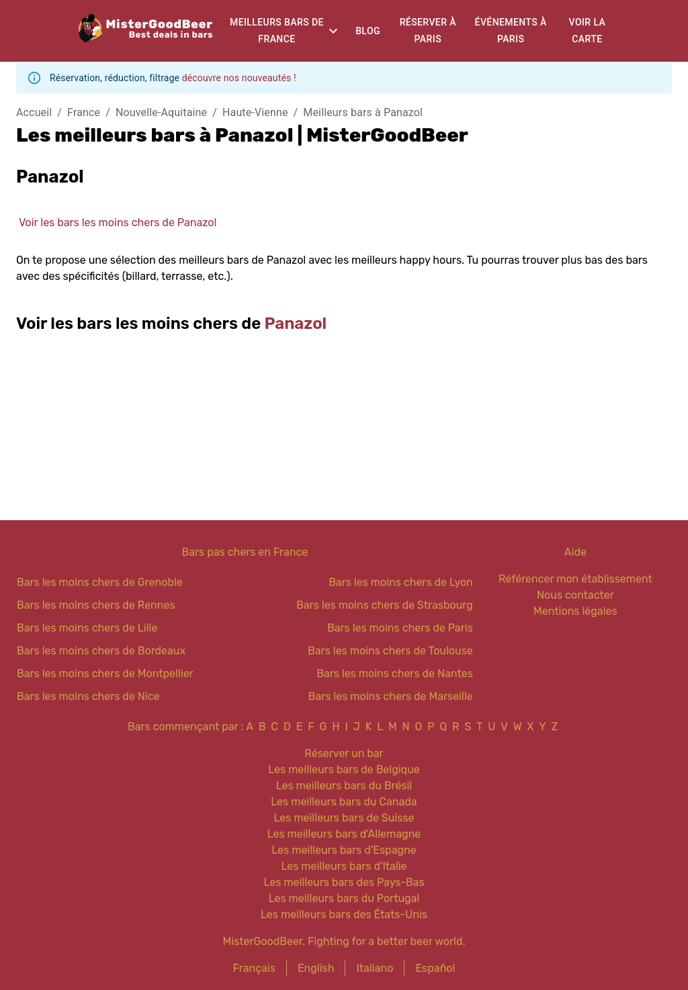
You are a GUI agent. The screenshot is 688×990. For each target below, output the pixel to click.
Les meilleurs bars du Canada (344, 801)
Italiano (374, 968)
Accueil (34, 112)
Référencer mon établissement (575, 579)
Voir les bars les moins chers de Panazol (117, 222)
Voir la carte (587, 30)
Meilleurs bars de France (277, 30)
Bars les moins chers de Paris (400, 628)
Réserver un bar (343, 753)
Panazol (296, 323)
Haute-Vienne (255, 112)
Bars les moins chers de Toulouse (390, 650)
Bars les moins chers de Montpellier (105, 673)
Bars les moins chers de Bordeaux (101, 650)
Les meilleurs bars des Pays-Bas (343, 882)
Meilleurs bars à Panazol (363, 112)
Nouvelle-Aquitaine (161, 112)
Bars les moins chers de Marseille (390, 696)
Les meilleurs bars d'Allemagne (344, 834)
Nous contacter (575, 595)
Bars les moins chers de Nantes (394, 673)
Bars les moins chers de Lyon (401, 582)
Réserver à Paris (428, 30)
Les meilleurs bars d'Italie (343, 866)
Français (254, 968)
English (316, 968)
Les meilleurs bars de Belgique (343, 769)
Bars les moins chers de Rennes (96, 605)
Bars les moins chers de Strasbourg (384, 605)
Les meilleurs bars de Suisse (343, 817)
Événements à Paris (511, 30)
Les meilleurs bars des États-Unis (344, 914)
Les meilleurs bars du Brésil (344, 785)
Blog (367, 31)
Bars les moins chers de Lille (87, 628)
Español (435, 968)
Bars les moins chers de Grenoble (100, 582)
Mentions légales (575, 611)
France (83, 112)
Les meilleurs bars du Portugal (344, 898)
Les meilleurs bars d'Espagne (343, 850)
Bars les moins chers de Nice (88, 696)
